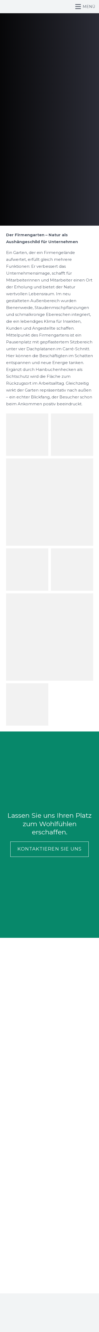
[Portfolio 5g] (49, 502)
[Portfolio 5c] (27, 569)
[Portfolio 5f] (72, 434)
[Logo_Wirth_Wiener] (8, 6)
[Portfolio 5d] (72, 569)
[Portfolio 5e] (27, 434)
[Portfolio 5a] (27, 704)
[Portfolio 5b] (49, 637)
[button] (85, 6)
